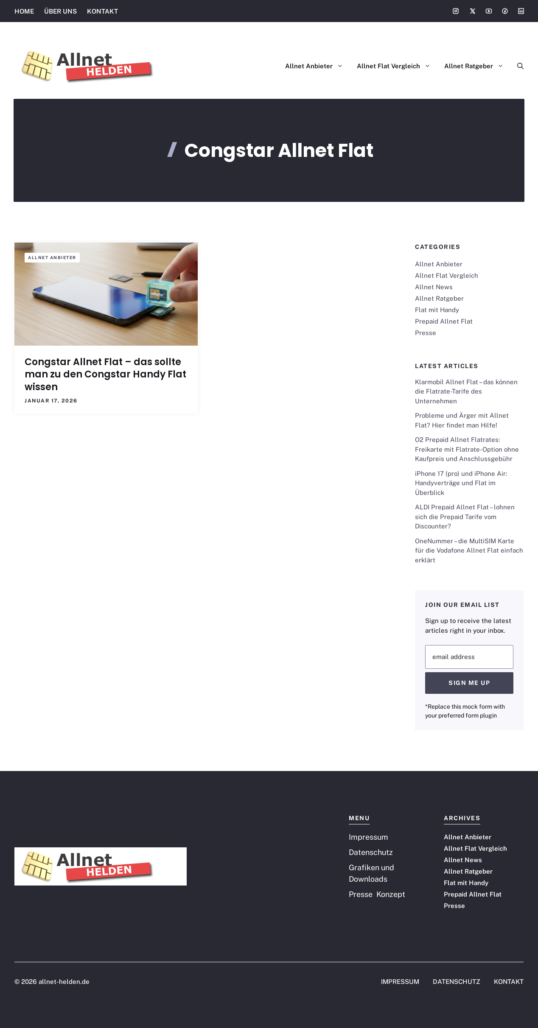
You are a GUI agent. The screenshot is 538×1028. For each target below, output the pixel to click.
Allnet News (434, 287)
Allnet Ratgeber (477, 66)
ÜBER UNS (60, 11)
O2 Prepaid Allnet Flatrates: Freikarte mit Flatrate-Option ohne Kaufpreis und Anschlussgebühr (467, 449)
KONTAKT (102, 11)
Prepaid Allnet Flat (444, 321)
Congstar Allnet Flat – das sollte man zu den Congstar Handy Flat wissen (105, 374)
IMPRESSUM (400, 981)
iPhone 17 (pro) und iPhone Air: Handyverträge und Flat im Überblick (461, 483)
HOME (24, 11)
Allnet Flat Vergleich (397, 66)
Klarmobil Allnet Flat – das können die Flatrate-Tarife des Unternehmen (466, 391)
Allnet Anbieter (317, 66)
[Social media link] (455, 11)
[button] (517, 66)
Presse (425, 332)
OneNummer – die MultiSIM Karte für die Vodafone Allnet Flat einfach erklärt (469, 550)
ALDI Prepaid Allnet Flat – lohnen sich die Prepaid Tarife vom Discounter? (465, 516)
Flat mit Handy (437, 309)
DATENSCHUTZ (456, 981)
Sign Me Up (469, 682)
